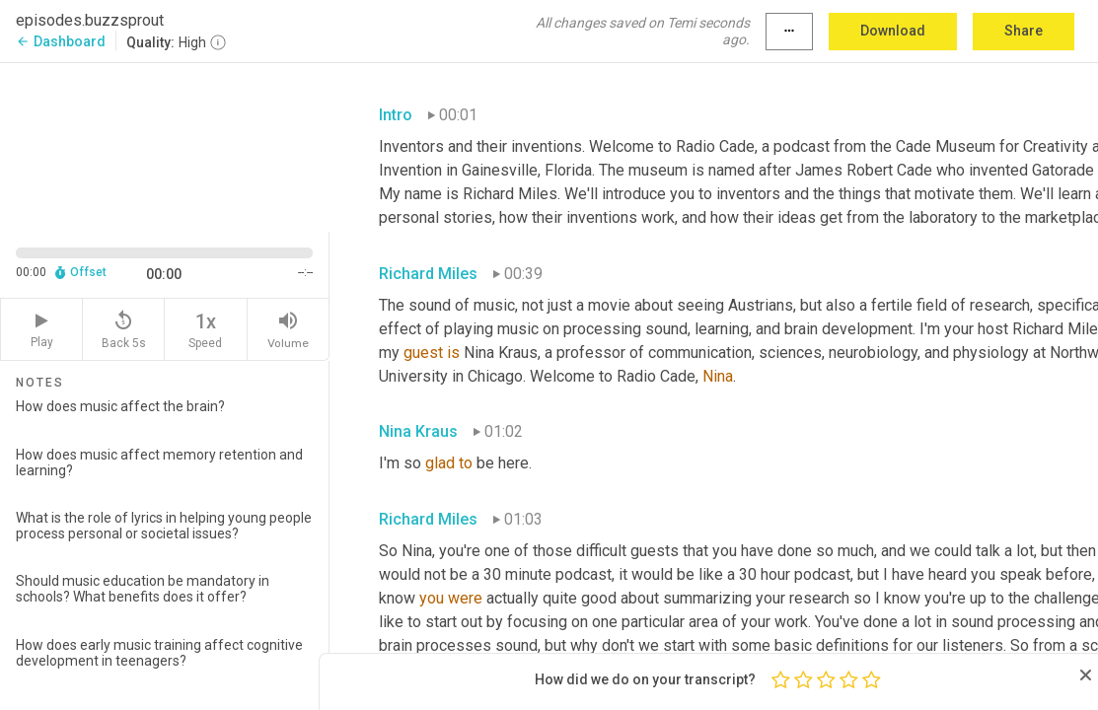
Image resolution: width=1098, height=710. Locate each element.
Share (1023, 30)
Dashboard (61, 41)
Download (892, 30)
